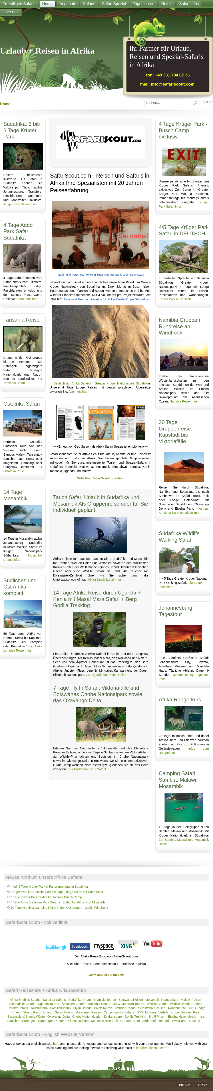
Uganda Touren (48, 1004)
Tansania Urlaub (99, 1004)
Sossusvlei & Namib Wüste (26, 1016)
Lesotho (194, 1021)
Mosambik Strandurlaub (161, 999)
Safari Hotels (64, 1012)
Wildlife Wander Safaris (186, 1004)
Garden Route (130, 1021)
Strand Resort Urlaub (37, 1012)
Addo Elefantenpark (156, 1021)
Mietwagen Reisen (88, 1012)
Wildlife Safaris (157, 1004)
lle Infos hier (79, 391)
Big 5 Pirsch (157, 1016)
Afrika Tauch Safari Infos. (105, 579)
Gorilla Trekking (135, 1016)
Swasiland (179, 1021)
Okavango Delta (58, 1016)
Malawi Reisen (191, 999)
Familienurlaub (60, 1008)
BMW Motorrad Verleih (152, 1012)
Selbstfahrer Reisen (151, 1008)
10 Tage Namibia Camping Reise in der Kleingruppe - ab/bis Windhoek (59, 907)
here (56, 1043)
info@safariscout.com (151, 1048)
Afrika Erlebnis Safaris (25, 999)
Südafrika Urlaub (80, 999)
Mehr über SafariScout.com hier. (101, 478)
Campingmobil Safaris (119, 1012)
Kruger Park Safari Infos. (20, 204)
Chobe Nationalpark (86, 1016)
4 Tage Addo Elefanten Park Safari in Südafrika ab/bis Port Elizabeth (58, 902)
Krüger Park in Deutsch (175, 299)
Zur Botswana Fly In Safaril (87, 769)
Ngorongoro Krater (51, 1021)
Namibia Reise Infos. (184, 401)
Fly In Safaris (82, 1008)
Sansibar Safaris (55, 999)
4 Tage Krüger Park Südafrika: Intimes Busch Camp (46, 897)
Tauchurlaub (39, 1008)
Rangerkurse (177, 1008)
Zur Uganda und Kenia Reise (106, 675)
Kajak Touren (103, 1008)
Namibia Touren (105, 999)
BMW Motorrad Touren (128, 1004)
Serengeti (29, 1021)
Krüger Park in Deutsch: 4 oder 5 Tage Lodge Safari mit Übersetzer (57, 892)
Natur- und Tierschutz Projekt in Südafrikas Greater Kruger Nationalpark (101, 274)
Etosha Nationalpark (182, 1016)
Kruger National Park (185, 1012)
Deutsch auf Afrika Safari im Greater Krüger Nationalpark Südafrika (100, 383)
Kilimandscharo (78, 1021)
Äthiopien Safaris (73, 1004)
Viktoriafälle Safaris (22, 1004)
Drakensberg (113, 1016)
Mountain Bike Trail (104, 1021)
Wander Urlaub (125, 1008)
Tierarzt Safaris (17, 1008)
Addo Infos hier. (27, 299)
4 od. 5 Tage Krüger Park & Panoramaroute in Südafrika (49, 886)
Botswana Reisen (131, 999)
